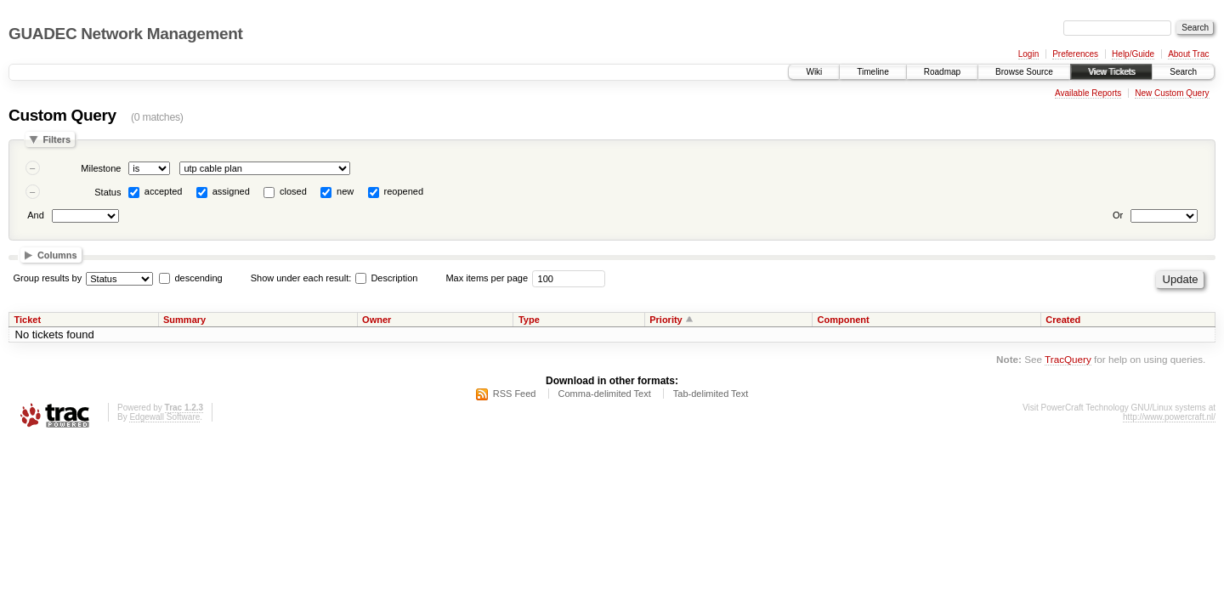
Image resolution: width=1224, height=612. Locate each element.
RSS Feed (514, 393)
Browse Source (1024, 71)
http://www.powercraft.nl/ (1169, 417)
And (35, 215)
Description (386, 278)
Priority (666, 319)
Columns (57, 255)
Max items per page (486, 278)
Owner (376, 319)
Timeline (872, 71)
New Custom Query (1172, 93)
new (345, 191)
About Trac (1188, 54)
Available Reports (1088, 93)
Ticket (28, 319)
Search (1183, 71)
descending (198, 278)
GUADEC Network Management (125, 33)
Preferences (1075, 54)
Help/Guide (1133, 54)
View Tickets (1111, 71)
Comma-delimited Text (604, 393)
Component (844, 319)
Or (1118, 215)
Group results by (48, 278)
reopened (404, 191)
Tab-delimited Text (710, 393)
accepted (163, 191)
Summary (184, 319)
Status (107, 192)
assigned (231, 191)
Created (1063, 319)
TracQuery (1068, 359)
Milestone (101, 168)
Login (1028, 54)
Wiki (814, 71)
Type (529, 319)
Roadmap (942, 71)
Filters (56, 139)
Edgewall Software (164, 417)
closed (293, 191)
